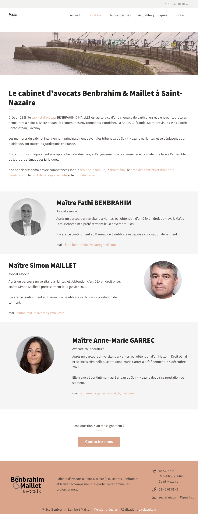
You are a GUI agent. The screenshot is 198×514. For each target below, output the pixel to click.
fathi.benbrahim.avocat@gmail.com (90, 244)
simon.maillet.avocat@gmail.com (41, 313)
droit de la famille (92, 170)
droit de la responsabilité (49, 175)
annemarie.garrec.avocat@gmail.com (107, 393)
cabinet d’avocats (44, 117)
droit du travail (85, 175)
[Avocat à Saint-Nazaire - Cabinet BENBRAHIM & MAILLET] (13, 15)
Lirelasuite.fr (147, 509)
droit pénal (118, 170)
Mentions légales (106, 509)
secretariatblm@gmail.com (178, 497)
